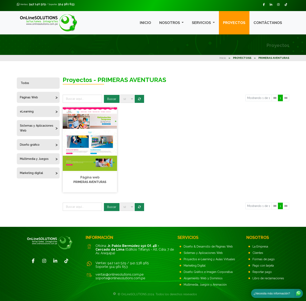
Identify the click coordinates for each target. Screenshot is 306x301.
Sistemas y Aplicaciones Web (36, 128)
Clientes (258, 252)
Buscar (111, 99)
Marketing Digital (195, 265)
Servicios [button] (202, 22)
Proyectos (234, 22)
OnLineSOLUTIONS (134, 294)
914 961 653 (66, 4)
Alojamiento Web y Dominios (203, 278)
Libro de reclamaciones (268, 278)
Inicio (145, 22)
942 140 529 (37, 4)
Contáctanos (268, 22)
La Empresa (260, 246)
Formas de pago (264, 259)
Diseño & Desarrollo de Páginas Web (208, 246)
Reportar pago (262, 272)
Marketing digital (31, 173)
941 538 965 (139, 263)
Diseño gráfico (30, 144)
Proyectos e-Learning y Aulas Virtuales (209, 259)
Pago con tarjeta (263, 265)
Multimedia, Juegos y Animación (205, 284)
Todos (25, 83)
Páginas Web (29, 97)
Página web (90, 177)
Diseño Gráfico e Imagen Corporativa (208, 272)
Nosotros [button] (170, 22)
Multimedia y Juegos (34, 158)
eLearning (27, 111)
